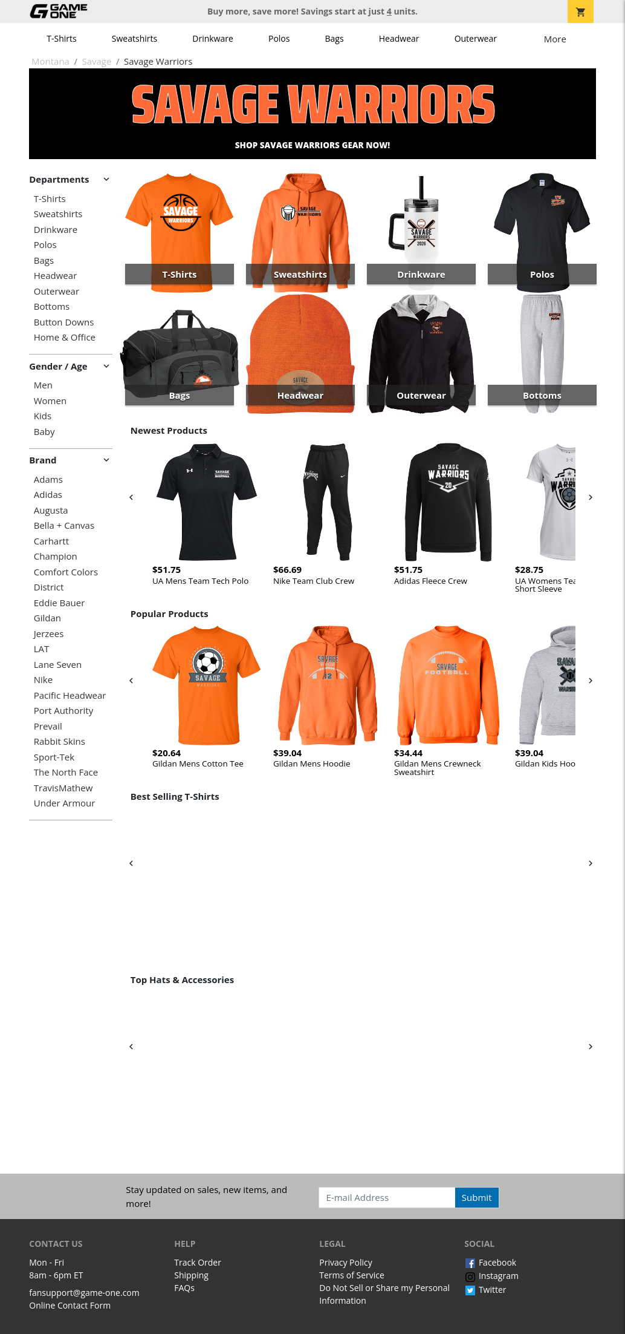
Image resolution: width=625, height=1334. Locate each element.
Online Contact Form (70, 1305)
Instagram (491, 1275)
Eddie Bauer (59, 603)
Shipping (191, 1275)
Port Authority (63, 710)
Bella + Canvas (64, 525)
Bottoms (52, 306)
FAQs (184, 1287)
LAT (42, 649)
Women (50, 401)
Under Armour (65, 803)
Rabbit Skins (59, 741)
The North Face (66, 772)
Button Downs (64, 322)
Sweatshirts (134, 38)
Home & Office (65, 337)
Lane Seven (58, 664)
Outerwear (476, 38)
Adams (48, 479)
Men (43, 385)
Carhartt (51, 541)
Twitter (485, 1289)
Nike (43, 680)
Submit (477, 1197)
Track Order (197, 1262)
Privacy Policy (345, 1262)
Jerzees (49, 634)
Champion (55, 556)
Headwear (399, 38)
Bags (334, 38)
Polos (279, 38)
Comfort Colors (66, 572)
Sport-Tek (54, 757)
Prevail (48, 726)
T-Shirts (61, 38)
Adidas (48, 494)
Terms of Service (351, 1275)
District (49, 587)
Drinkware (212, 38)
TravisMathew (63, 788)
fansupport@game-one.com (84, 1292)
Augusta (51, 510)
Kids (42, 416)
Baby (44, 432)
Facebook (490, 1262)
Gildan (47, 618)
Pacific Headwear (70, 695)
